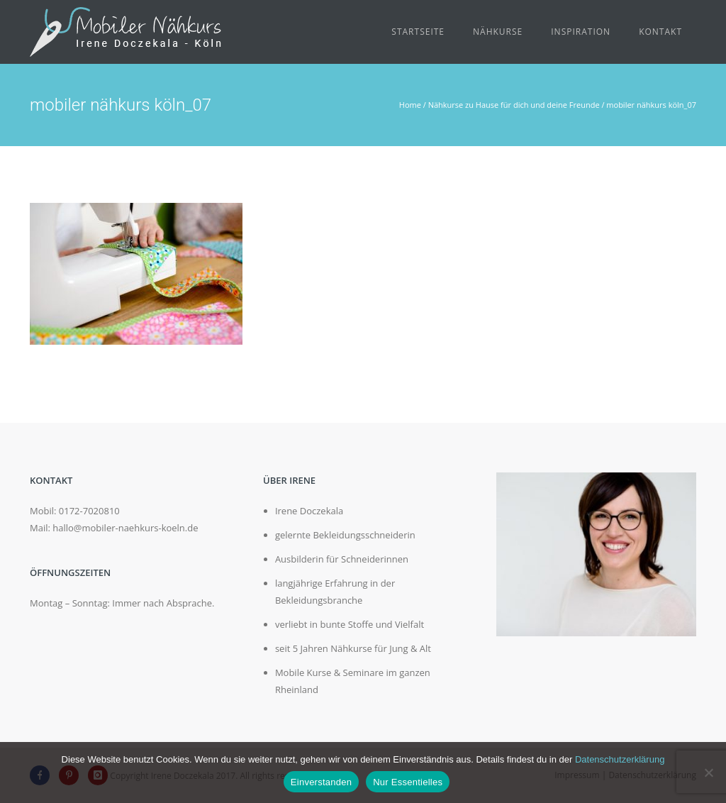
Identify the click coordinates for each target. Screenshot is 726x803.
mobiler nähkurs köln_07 (651, 104)
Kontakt (660, 32)
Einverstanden (321, 782)
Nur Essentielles (407, 782)
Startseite (418, 32)
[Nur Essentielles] (708, 772)
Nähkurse (498, 32)
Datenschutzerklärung (619, 759)
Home (410, 104)
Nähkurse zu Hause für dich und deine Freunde (514, 104)
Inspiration (580, 32)
